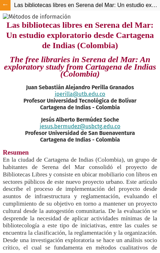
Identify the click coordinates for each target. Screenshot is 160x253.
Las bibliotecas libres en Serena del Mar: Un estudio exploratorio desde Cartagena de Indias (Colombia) (87, 5)
